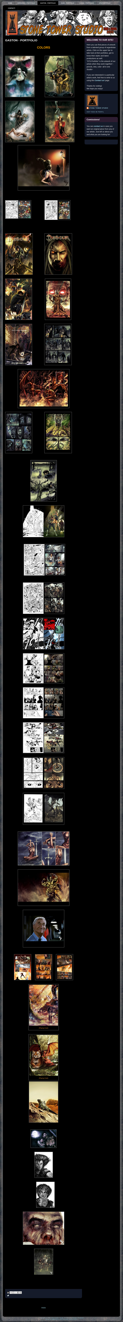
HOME (10, 3)
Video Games (73, 1319)
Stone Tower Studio (98, 108)
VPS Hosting (64, 1319)
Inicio (43, 1308)
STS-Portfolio (104, 3)
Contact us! (100, 80)
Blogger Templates (78, 1318)
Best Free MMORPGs (52, 1319)
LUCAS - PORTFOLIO (86, 3)
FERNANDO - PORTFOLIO (26, 3)
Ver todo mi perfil (95, 112)
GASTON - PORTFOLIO (48, 3)
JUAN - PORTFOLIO (67, 3)
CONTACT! (11, 8)
